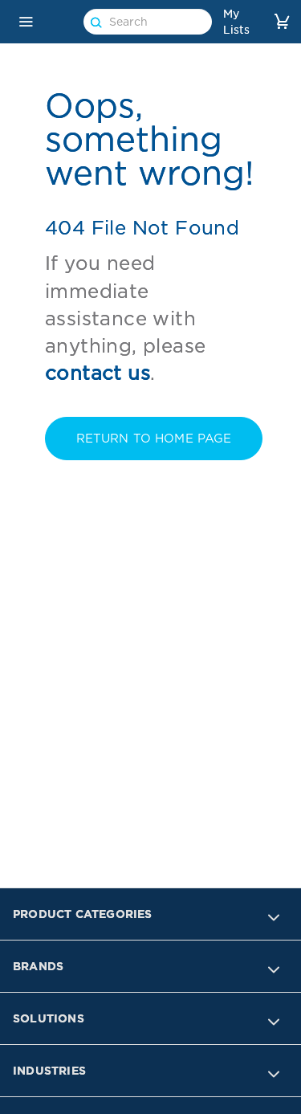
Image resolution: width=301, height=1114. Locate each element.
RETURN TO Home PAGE (154, 438)
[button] (26, 22)
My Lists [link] (236, 21)
